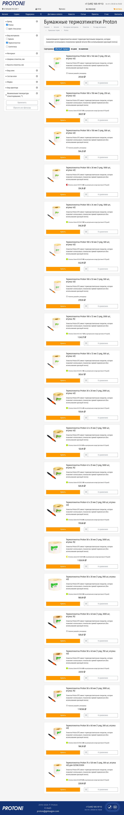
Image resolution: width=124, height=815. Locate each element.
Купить (63, 83)
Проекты (95, 14)
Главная (46, 27)
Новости (71, 14)
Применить (22, 102)
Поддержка (30, 14)
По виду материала (99, 27)
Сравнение (91, 9)
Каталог (5, 14)
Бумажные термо (54, 30)
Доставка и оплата (55, 14)
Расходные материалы (71, 27)
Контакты (118, 14)
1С (41, 14)
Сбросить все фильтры (22, 108)
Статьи (83, 14)
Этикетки (86, 27)
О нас (106, 14)
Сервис (17, 14)
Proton (66, 30)
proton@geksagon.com (48, 811)
